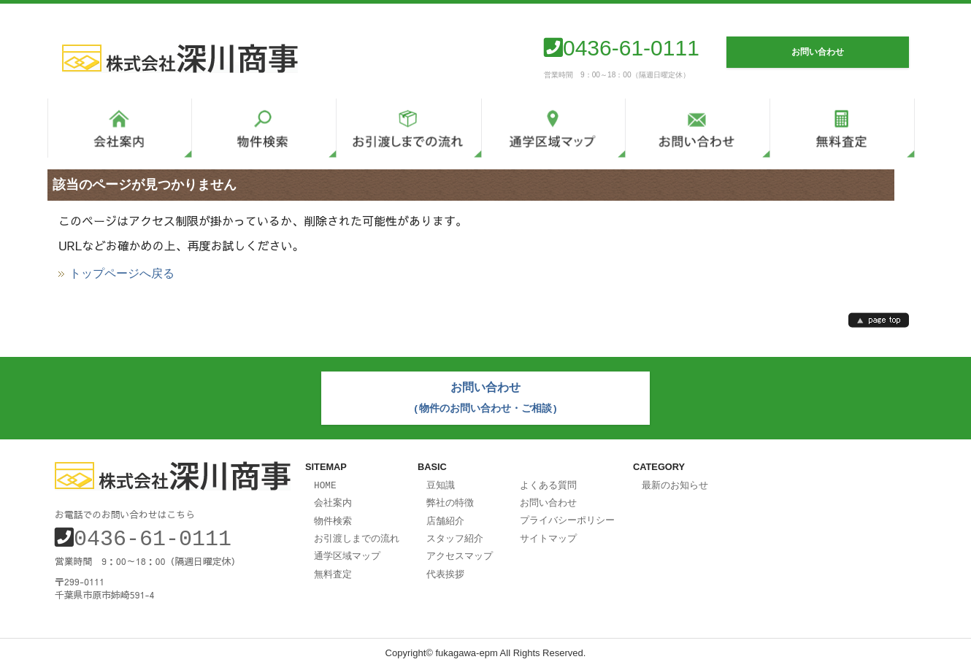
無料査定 (333, 567)
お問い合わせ (548, 498)
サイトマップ (548, 532)
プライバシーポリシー (567, 515)
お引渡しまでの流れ (356, 532)
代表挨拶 (445, 567)
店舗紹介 (445, 516)
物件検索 (333, 516)
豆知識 (440, 481)
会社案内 (333, 498)
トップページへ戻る (121, 274)
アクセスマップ (459, 549)
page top (878, 320)
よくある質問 (548, 481)
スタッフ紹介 (454, 532)
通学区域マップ (347, 549)
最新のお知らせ (675, 481)
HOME (325, 481)
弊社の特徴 (450, 498)
